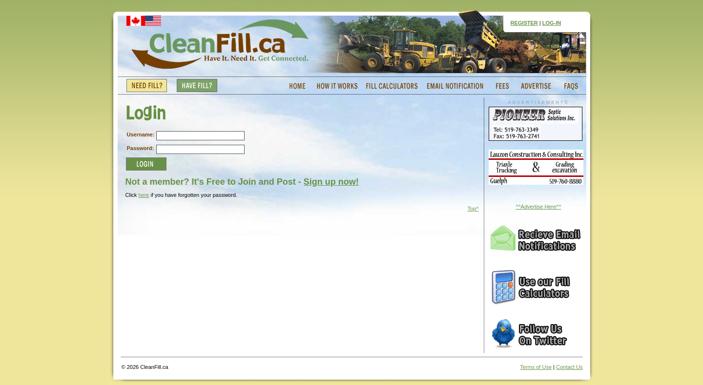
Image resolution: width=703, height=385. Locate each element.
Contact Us (569, 367)
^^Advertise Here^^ (538, 207)
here (143, 195)
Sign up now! (331, 182)
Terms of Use (536, 367)
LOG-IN (551, 23)
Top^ (473, 209)
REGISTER (524, 23)
